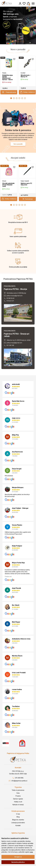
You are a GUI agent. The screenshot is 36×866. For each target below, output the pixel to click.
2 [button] (15, 41)
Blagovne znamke (18, 818)
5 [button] (23, 41)
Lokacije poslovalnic (18, 821)
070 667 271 (9, 299)
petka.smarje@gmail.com (13, 341)
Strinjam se (18, 857)
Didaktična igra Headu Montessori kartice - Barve (8, 76)
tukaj (31, 852)
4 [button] (20, 41)
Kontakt (18, 824)
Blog (18, 815)
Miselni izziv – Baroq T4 (26, 76)
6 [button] (25, 97)
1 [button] (12, 41)
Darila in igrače (18, 797)
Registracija (18, 835)
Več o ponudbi (18, 142)
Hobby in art (18, 800)
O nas (18, 812)
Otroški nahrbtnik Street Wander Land (8, 183)
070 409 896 (18, 776)
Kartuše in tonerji (18, 803)
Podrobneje (27, 197)
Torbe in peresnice (18, 789)
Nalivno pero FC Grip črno (26, 182)
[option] (18, 25)
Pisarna (18, 794)
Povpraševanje (9, 91)
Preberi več (8, 575)
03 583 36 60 (9, 297)
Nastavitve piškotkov (18, 862)
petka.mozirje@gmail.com (13, 294)
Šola (18, 792)
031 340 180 (9, 344)
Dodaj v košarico (27, 90)
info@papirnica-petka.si (18, 779)
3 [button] (18, 41)
